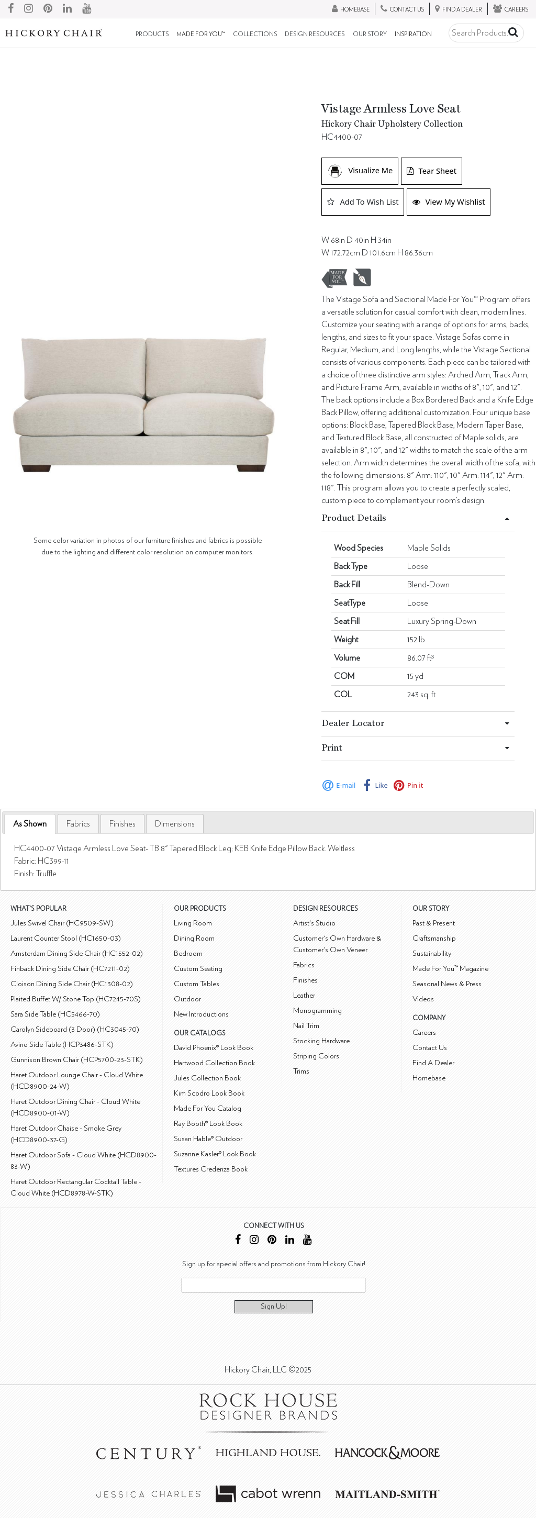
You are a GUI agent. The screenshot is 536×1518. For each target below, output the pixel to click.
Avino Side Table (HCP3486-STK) (62, 1044)
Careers (424, 1032)
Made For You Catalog (207, 1108)
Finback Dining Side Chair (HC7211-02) (70, 969)
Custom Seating (198, 969)
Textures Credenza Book (211, 1169)
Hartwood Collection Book (214, 1063)
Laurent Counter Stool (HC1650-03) (65, 938)
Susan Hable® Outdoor (208, 1139)
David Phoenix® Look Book (213, 1048)
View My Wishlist (448, 201)
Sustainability (431, 953)
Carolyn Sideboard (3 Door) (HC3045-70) (74, 1029)
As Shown (30, 824)
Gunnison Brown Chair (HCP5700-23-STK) (76, 1060)
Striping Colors (316, 1056)
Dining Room (194, 938)
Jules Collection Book (207, 1078)
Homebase (428, 1078)
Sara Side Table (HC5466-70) (55, 1014)
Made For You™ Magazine (450, 969)
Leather (304, 995)
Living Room (193, 923)
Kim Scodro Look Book (209, 1093)
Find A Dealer (433, 1063)
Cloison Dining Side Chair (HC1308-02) (71, 984)
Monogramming (317, 1010)
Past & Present (433, 923)
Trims (301, 1071)
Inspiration (413, 34)
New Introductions (201, 1014)
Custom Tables (196, 984)
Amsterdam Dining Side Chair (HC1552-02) (76, 953)
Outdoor (187, 999)
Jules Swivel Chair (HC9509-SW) (62, 923)
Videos (423, 999)
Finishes (122, 824)
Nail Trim (306, 1026)
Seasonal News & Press (447, 984)
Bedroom (188, 953)
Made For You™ (200, 34)
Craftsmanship (434, 938)
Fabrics (78, 824)
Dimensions (175, 824)
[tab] (29, 824)
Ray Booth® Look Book (208, 1124)
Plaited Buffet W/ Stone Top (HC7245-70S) (75, 999)
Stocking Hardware (321, 1041)
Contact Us (429, 1048)
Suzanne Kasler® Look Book (215, 1154)
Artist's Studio (314, 923)
